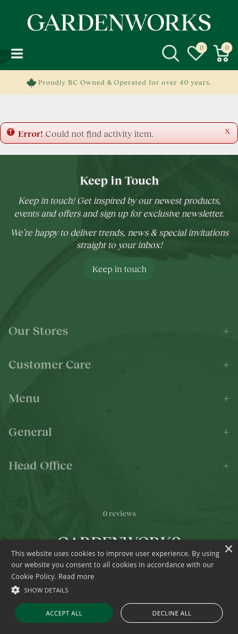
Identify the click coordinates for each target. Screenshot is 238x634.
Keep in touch (119, 268)
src (170, 53)
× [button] (228, 549)
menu (16, 53)
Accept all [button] (64, 613)
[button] (119, 589)
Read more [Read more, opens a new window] (76, 576)
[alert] (119, 587)
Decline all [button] (171, 613)
